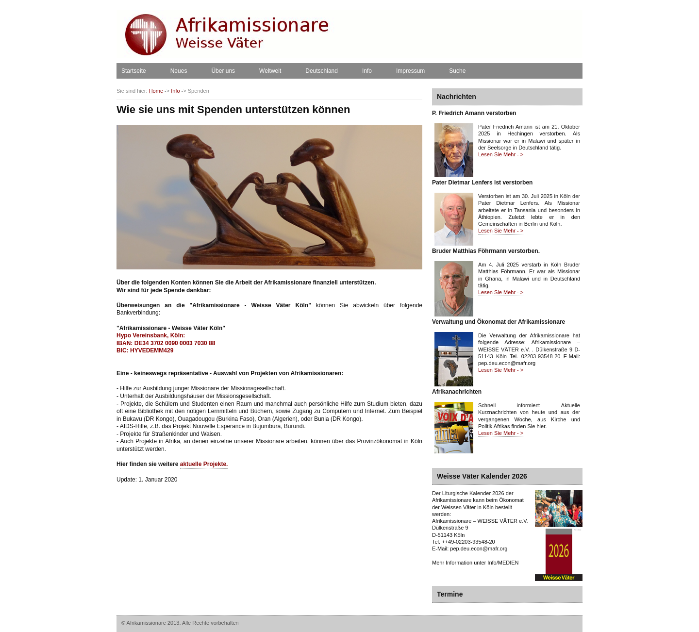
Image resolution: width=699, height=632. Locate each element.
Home (156, 91)
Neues (178, 70)
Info (367, 70)
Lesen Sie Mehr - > (500, 154)
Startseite (133, 70)
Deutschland (321, 70)
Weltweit (270, 70)
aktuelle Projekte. (204, 464)
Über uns (223, 70)
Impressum (410, 70)
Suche (457, 70)
